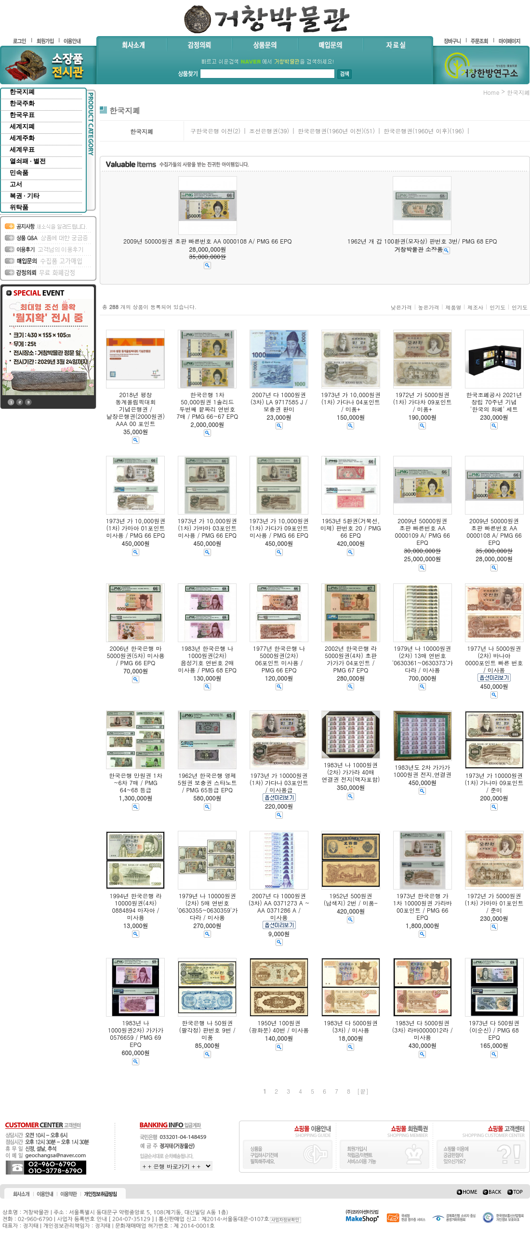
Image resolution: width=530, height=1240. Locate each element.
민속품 (19, 172)
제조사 (475, 307)
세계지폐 (22, 126)
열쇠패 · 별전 (28, 161)
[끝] (363, 1091)
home (491, 92)
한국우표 (22, 114)
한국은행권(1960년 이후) (417, 131)
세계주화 (22, 138)
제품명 (453, 307)
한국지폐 (22, 91)
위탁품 (19, 207)
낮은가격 (401, 307)
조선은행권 (263, 131)
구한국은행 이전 (211, 131)
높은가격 (428, 307)
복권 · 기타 (25, 195)
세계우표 (22, 149)
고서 (16, 184)
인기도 (497, 307)
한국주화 (22, 103)
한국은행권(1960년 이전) (331, 131)
